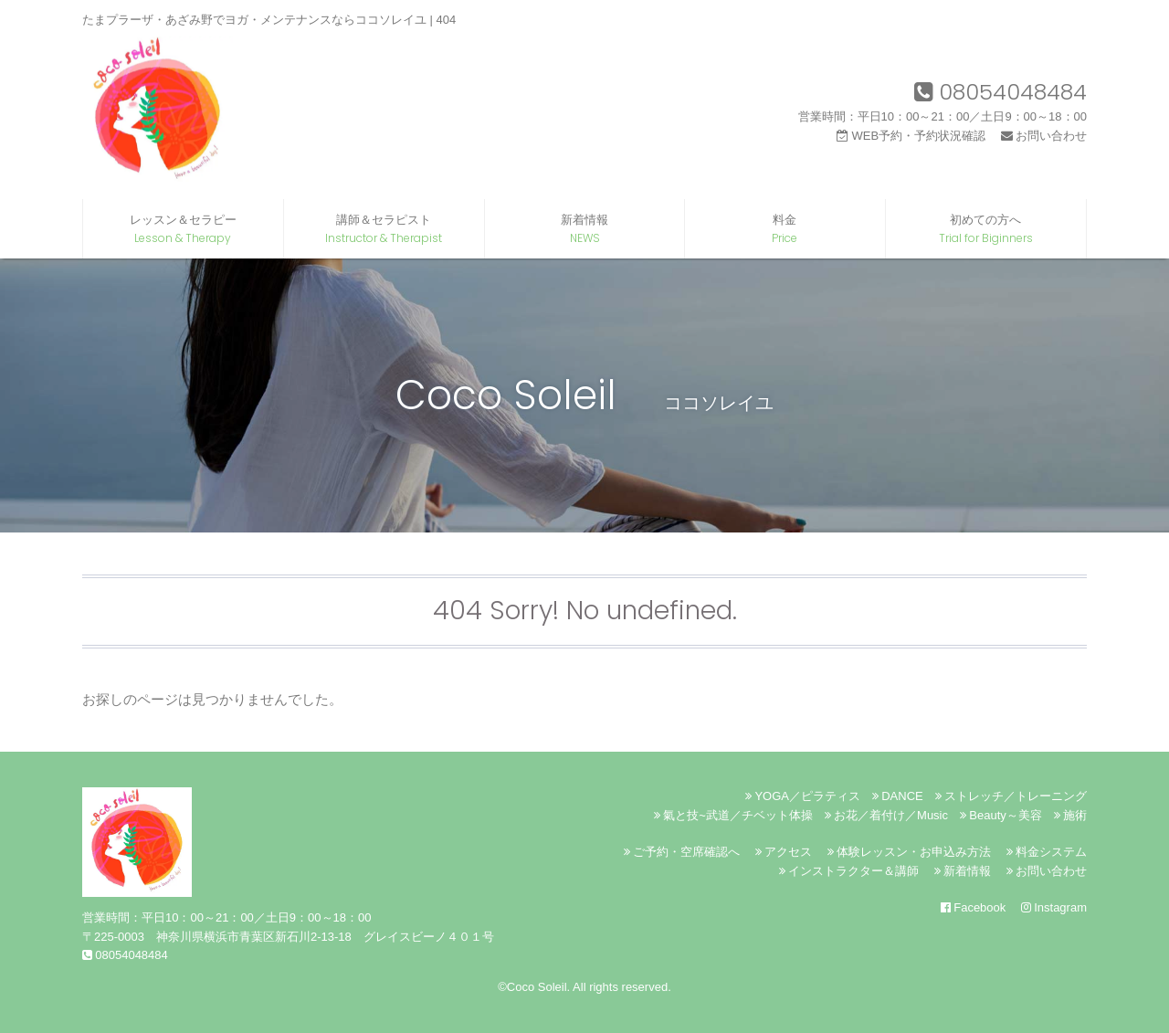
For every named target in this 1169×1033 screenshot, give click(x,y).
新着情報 (584, 229)
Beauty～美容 (1001, 815)
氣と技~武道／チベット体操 (733, 815)
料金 (784, 229)
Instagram (1054, 907)
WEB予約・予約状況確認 (911, 135)
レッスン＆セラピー (183, 229)
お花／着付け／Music (886, 815)
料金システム (1046, 852)
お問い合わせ (1044, 135)
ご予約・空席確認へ (682, 852)
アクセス (783, 852)
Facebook (973, 907)
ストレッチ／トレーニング (1011, 796)
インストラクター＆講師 (849, 871)
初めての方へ (985, 229)
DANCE (897, 796)
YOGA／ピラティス (802, 796)
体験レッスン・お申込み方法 (909, 852)
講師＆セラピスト (384, 229)
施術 (1070, 815)
